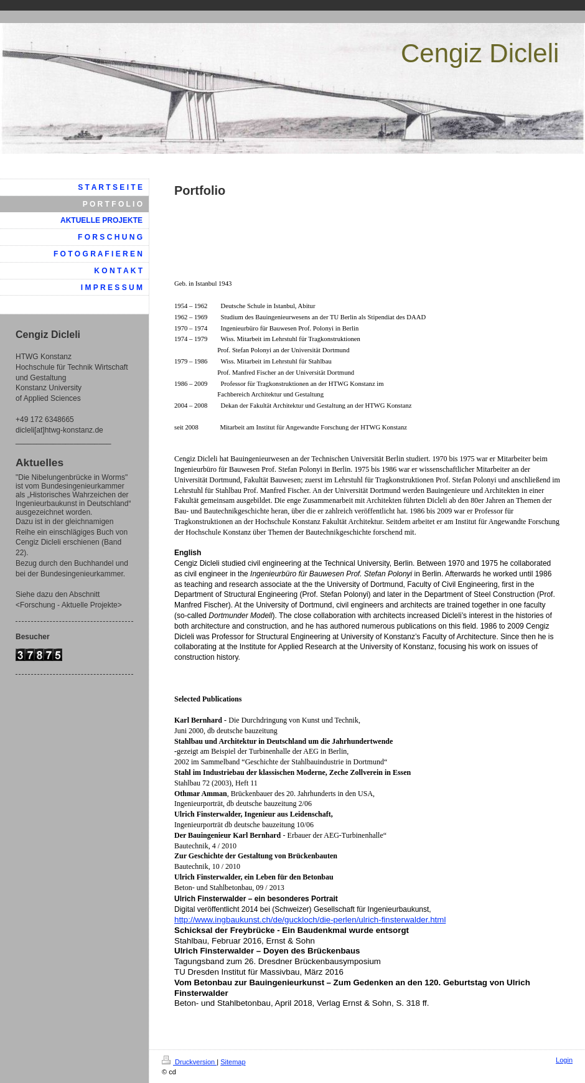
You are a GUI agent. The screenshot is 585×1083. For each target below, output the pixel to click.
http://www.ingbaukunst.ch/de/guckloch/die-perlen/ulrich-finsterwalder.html (310, 919)
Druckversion (189, 1062)
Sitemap (232, 1062)
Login (564, 1060)
